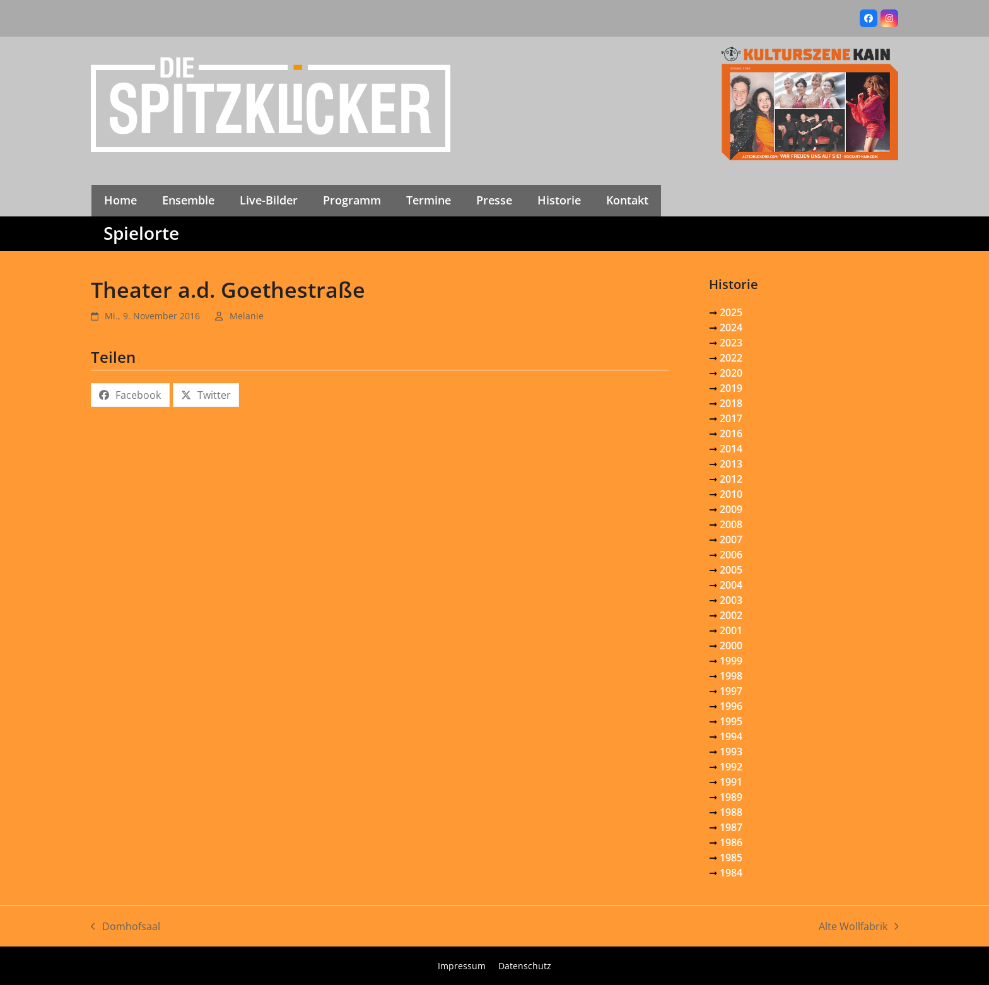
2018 (731, 403)
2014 (731, 449)
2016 (731, 433)
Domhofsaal (125, 926)
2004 (731, 585)
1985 (731, 857)
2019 (731, 388)
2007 (731, 539)
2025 (731, 312)
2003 (731, 600)
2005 (731, 570)
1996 (731, 706)
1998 (731, 676)
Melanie (247, 316)
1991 (731, 782)
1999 (731, 661)
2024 (731, 327)
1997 (731, 691)
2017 (731, 418)
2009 (731, 509)
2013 (731, 464)
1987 (731, 827)
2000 (731, 645)
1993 (731, 751)
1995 (731, 721)
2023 (731, 343)
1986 (731, 842)
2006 (731, 555)
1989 (731, 797)
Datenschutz (524, 966)
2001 (731, 630)
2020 (731, 373)
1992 (731, 767)
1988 (731, 812)
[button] (130, 395)
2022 (731, 358)
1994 (731, 736)
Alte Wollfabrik (859, 926)
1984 (731, 873)
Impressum (462, 966)
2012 (731, 479)
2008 (731, 524)
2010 (731, 494)
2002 (731, 615)
